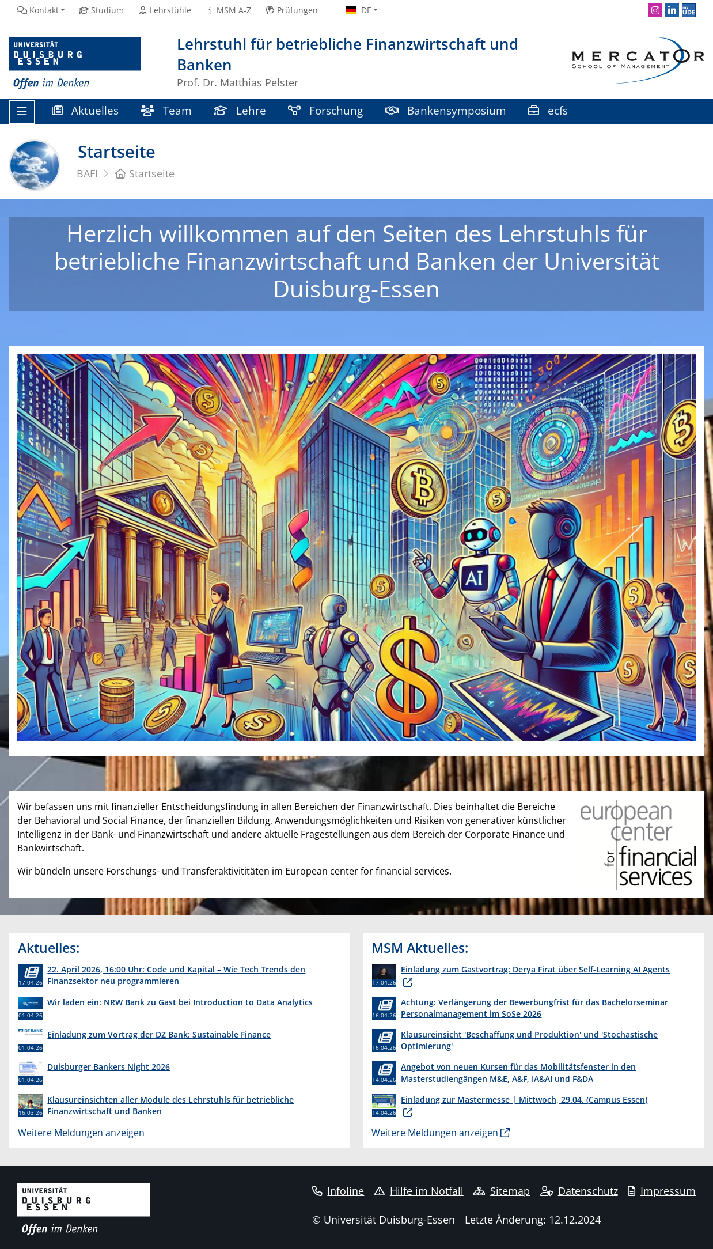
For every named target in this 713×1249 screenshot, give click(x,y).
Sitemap (501, 1191)
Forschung (325, 110)
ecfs (549, 110)
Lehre (240, 110)
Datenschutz (579, 1191)
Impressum (662, 1191)
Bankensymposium (445, 110)
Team (166, 110)
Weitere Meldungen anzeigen (81, 1132)
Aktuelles (85, 110)
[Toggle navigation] (22, 112)
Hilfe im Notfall (419, 1191)
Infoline (338, 1191)
